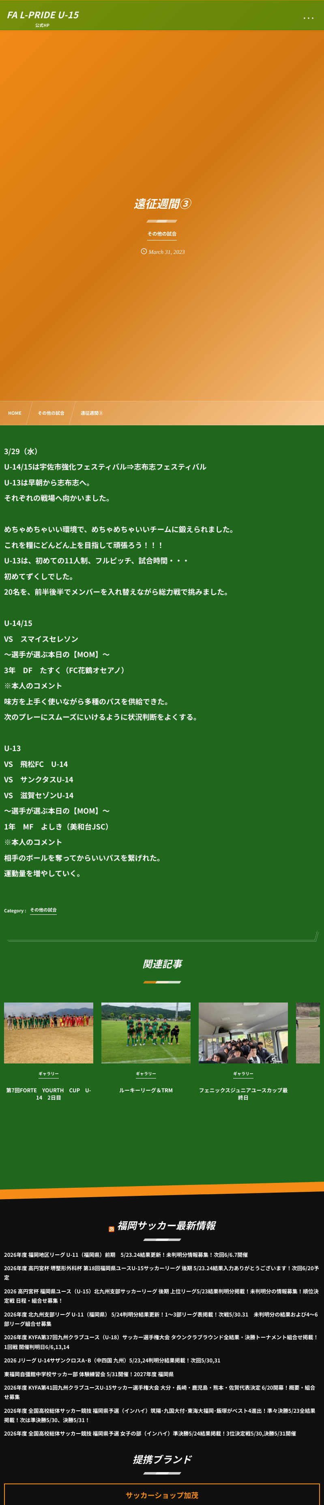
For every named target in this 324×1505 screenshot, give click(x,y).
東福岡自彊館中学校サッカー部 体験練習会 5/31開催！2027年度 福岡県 (89, 1374)
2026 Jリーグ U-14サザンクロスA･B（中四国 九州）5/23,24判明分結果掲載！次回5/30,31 (112, 1360)
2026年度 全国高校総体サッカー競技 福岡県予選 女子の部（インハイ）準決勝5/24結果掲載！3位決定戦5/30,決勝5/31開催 (150, 1433)
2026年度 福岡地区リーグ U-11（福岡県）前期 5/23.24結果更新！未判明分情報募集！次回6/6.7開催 (126, 1254)
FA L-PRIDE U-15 (42, 14)
